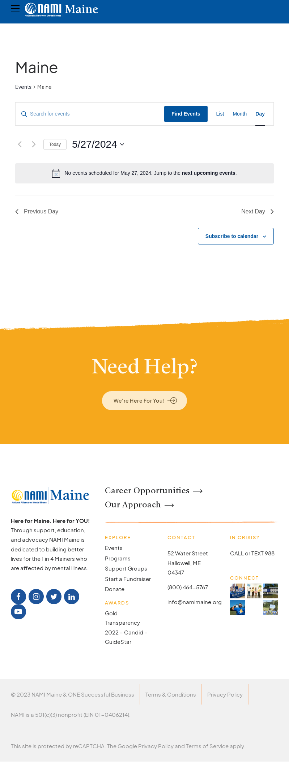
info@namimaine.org (194, 601)
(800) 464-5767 (187, 587)
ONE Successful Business (101, 694)
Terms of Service (207, 745)
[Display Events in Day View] (260, 114)
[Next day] (33, 144)
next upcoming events (208, 173)
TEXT (257, 553)
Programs (118, 558)
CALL (237, 553)
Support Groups (126, 568)
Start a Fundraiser (128, 578)
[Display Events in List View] (220, 114)
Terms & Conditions (170, 694)
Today (55, 144)
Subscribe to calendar (231, 236)
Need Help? (144, 368)
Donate (114, 588)
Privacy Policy (225, 694)
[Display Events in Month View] (240, 114)
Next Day (257, 211)
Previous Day (36, 211)
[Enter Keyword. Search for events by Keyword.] (90, 114)
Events (23, 86)
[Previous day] (19, 144)
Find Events (185, 114)
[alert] (144, 173)
